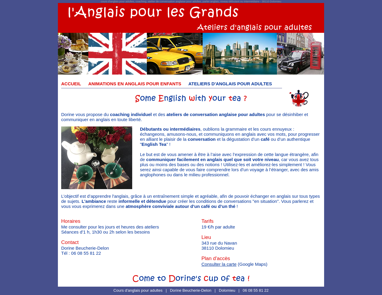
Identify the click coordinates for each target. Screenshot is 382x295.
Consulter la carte (219, 264)
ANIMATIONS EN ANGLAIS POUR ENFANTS (134, 83)
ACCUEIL (71, 83)
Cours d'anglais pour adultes (137, 290)
